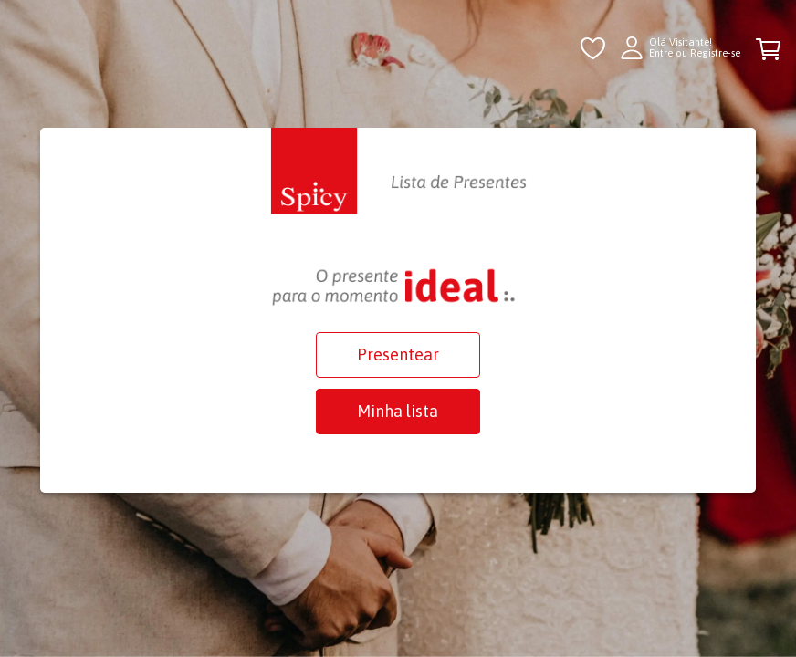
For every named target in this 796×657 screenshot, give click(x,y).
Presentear (398, 354)
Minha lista (397, 411)
